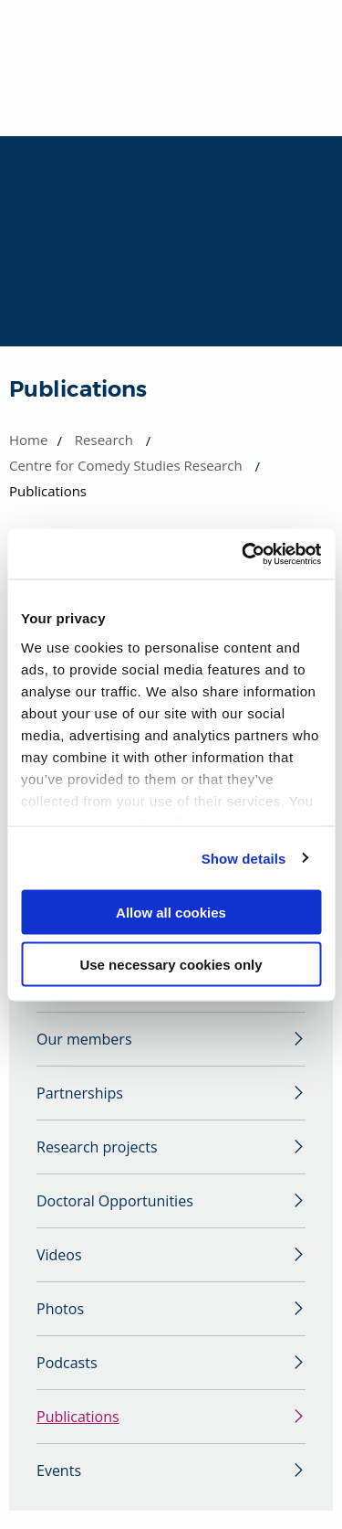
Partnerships (79, 1093)
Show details (244, 857)
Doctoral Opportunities (114, 1201)
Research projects (97, 1147)
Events (58, 1470)
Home (28, 439)
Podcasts (67, 1363)
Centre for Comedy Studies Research (126, 465)
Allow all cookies (171, 912)
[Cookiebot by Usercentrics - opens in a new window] (243, 554)
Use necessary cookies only (170, 964)
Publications (77, 1417)
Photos (60, 1309)
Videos (59, 1255)
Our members (84, 1039)
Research (104, 439)
